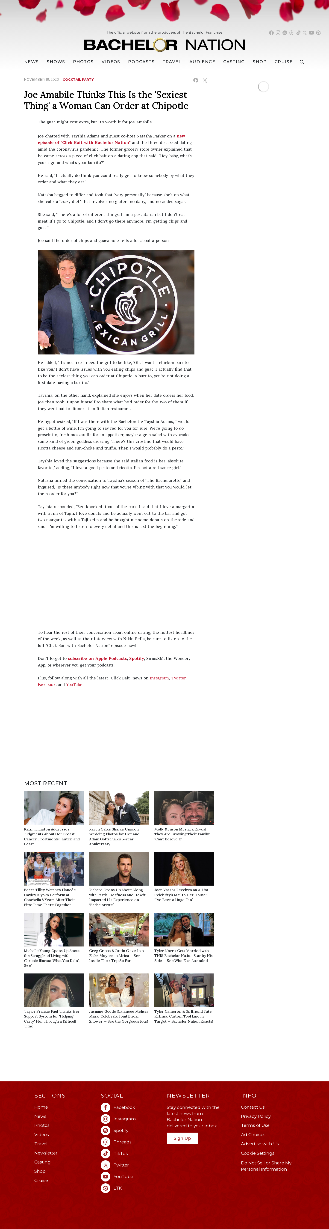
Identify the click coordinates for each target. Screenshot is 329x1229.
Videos (111, 61)
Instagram (159, 678)
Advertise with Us (260, 1143)
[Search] (302, 62)
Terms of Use (255, 1125)
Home (41, 1107)
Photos (83, 61)
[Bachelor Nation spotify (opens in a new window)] (284, 32)
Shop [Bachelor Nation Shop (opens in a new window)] (260, 61)
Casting (42, 1162)
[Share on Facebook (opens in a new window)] (195, 80)
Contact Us (253, 1107)
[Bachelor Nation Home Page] (164, 42)
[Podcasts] (141, 61)
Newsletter (46, 1153)
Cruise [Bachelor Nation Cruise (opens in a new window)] (284, 61)
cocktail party (78, 79)
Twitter (178, 678)
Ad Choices (253, 1134)
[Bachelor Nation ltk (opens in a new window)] (131, 1188)
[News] (32, 61)
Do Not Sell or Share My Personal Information (266, 1166)
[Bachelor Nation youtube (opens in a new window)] (311, 32)
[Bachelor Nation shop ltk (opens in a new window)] (318, 32)
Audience (202, 61)
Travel (172, 61)
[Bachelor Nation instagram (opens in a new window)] (278, 32)
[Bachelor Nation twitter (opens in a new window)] (305, 33)
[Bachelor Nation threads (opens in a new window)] (291, 32)
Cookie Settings (257, 1153)
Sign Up (182, 1138)
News (40, 1116)
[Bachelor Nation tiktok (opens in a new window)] (298, 32)
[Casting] (234, 61)
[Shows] (56, 61)
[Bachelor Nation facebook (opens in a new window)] (271, 32)
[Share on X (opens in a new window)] (204, 80)
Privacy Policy (256, 1116)
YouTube (74, 684)
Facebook (47, 684)
